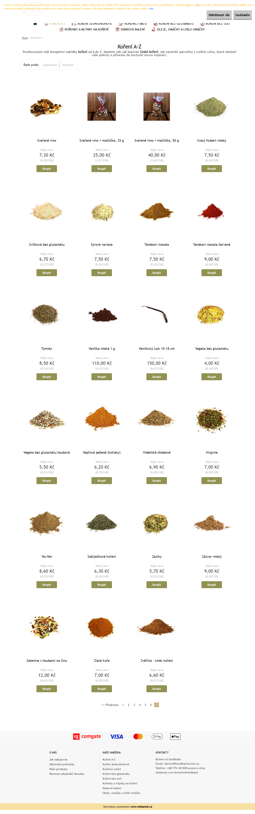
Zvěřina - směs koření (157, 664)
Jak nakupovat (58, 763)
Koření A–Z (54, 24)
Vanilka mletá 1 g (102, 350)
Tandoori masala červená (211, 246)
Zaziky (157, 560)
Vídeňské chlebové (157, 455)
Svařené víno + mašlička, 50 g (156, 141)
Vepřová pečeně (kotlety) (102, 455)
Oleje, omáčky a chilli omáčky (178, 29)
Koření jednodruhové (91, 24)
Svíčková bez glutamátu (47, 246)
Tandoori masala (156, 246)
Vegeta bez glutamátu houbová (47, 455)
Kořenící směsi (132, 24)
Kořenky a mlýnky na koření (83, 29)
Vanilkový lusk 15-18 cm (157, 350)
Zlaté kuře (102, 664)
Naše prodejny (58, 773)
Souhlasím (239, 15)
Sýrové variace (102, 246)
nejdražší (68, 64)
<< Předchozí (109, 709)
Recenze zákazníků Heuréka (66, 777)
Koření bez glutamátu (173, 24)
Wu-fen (47, 560)
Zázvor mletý (212, 560)
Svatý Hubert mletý (211, 141)
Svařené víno (46, 141)
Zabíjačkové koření (101, 560)
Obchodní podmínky (62, 768)
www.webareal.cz (141, 810)
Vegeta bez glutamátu (211, 350)
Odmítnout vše (210, 15)
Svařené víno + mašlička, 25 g (101, 141)
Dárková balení (129, 29)
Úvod (24, 37)
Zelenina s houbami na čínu (46, 664)
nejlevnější (50, 64)
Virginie (212, 455)
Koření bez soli (214, 24)
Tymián (46, 350)
